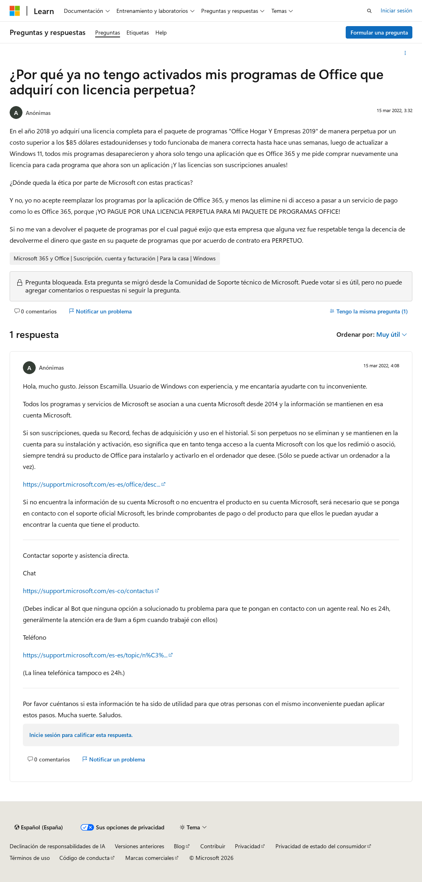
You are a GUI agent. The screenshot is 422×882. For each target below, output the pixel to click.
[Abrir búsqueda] (369, 11)
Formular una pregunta (379, 32)
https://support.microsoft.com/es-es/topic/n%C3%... (95, 655)
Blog (179, 846)
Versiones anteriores (139, 846)
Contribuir (212, 846)
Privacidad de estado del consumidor (320, 846)
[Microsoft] (15, 11)
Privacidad (247, 846)
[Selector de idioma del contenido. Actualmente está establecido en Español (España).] (39, 827)
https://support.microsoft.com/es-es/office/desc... (91, 484)
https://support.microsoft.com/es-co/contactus (88, 590)
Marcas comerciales (149, 858)
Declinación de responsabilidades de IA (57, 846)
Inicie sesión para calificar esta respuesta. (81, 735)
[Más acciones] (405, 53)
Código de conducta (84, 858)
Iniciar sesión (396, 10)
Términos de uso (30, 858)
